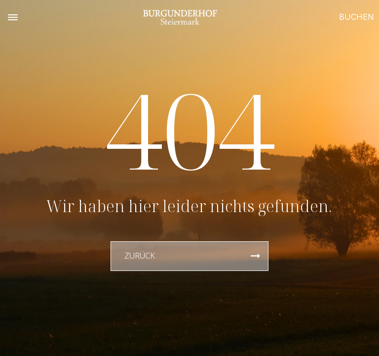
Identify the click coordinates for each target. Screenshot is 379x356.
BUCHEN (356, 17)
